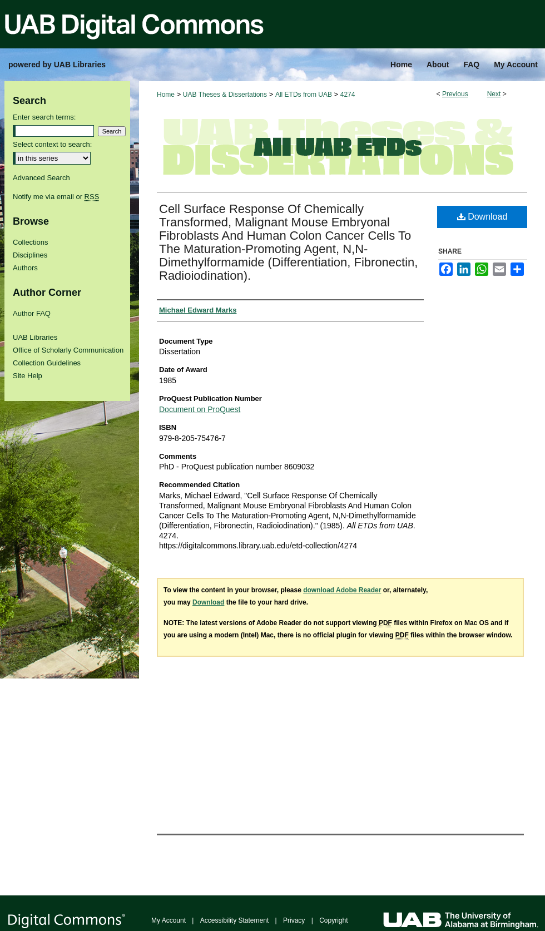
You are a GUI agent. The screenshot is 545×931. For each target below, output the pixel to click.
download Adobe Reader (342, 590)
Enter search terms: (44, 117)
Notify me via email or (56, 196)
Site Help (27, 376)
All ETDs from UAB (303, 94)
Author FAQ (32, 313)
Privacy (294, 920)
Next (494, 94)
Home (166, 94)
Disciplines (30, 255)
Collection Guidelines (47, 363)
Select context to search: (52, 144)
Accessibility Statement (234, 920)
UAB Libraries (35, 337)
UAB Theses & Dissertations (225, 94)
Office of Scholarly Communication (68, 350)
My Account (168, 920)
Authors (25, 268)
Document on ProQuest (199, 409)
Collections (30, 242)
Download (482, 216)
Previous (455, 94)
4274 (347, 94)
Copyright (333, 920)
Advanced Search (41, 178)
